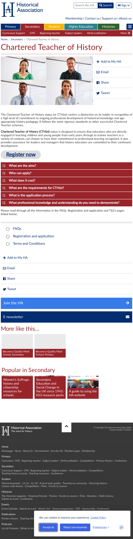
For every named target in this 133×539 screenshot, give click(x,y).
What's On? (44, 509)
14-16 (25, 483)
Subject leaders (73, 33)
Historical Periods (37, 496)
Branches (92, 496)
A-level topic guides (50, 483)
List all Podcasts (10, 528)
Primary (10, 26)
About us (125, 18)
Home (4, 39)
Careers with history (12, 486)
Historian (108, 26)
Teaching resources (39, 473)
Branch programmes (63, 509)
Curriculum (7, 461)
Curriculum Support (13, 33)
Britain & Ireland (29, 528)
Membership (74, 18)
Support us (109, 18)
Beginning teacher (50, 33)
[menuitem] (10, 27)
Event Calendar (10, 509)
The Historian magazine (14, 496)
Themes (53, 496)
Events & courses (58, 486)
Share (102, 82)
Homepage (7, 451)
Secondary (32, 26)
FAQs (17, 228)
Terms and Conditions (29, 243)
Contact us (92, 18)
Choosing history (98, 483)
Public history (106, 496)
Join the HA (56, 451)
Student (54, 26)
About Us (28, 451)
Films (44, 486)
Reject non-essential (75, 527)
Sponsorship (88, 509)
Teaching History (29, 518)
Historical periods (11, 483)
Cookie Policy (98, 517)
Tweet (103, 93)
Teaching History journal (14, 473)
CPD (32, 33)
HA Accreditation (96, 33)
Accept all (48, 527)
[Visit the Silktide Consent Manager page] (121, 527)
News (18, 451)
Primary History (104, 461)
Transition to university (75, 483)
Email (102, 72)
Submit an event (10, 499)
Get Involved (42, 451)
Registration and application (33, 236)
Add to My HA (108, 61)
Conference (121, 461)
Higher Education (81, 26)
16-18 (34, 483)
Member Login (72, 451)
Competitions (87, 461)
